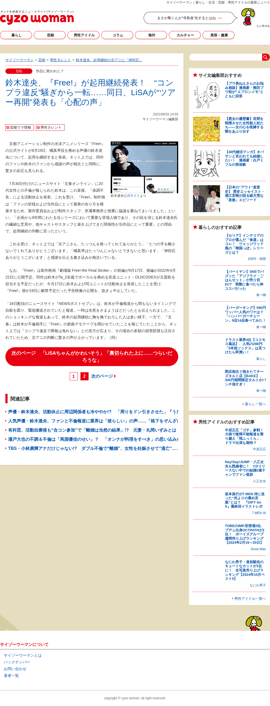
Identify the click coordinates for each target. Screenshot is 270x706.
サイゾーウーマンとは (23, 655)
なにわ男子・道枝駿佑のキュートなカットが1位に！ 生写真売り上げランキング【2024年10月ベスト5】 (245, 570)
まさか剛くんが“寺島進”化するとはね (186, 18)
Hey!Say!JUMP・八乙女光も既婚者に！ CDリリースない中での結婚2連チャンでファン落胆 (245, 468)
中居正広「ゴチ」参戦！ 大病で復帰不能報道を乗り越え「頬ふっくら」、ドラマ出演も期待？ (246, 436)
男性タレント (51, 127)
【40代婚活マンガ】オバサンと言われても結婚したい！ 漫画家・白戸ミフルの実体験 (244, 158)
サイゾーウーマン (37, 17)
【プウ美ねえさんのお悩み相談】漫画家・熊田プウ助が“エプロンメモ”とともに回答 (244, 89)
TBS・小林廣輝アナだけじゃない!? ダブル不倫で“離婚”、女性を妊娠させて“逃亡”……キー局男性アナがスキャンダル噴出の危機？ (137, 448)
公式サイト (132, 196)
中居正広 (259, 449)
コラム (118, 35)
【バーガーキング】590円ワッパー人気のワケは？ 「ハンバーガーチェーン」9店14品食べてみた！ (246, 314)
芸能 (50, 35)
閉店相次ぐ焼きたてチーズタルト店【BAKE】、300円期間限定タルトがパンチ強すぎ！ (245, 378)
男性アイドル (84, 35)
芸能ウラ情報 (20, 127)
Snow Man (258, 549)
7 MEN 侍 (259, 513)
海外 (151, 35)
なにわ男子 (258, 585)
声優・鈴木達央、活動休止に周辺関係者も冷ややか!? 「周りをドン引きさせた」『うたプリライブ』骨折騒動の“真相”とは (129, 411)
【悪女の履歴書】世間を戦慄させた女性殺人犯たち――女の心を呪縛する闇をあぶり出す (244, 125)
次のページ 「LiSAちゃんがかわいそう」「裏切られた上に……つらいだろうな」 (92, 356)
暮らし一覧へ (255, 404)
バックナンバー (17, 662)
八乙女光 (259, 481)
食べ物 (261, 295)
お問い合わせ (15, 669)
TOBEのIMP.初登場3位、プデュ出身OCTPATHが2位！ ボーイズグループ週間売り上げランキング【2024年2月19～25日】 (244, 534)
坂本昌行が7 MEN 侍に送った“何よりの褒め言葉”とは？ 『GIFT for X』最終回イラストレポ (245, 500)
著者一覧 (11, 675)
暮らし (16, 35)
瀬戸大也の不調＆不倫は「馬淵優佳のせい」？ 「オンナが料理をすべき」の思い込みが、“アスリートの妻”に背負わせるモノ (131, 439)
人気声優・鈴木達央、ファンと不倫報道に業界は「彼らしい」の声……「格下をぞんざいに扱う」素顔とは (111, 421)
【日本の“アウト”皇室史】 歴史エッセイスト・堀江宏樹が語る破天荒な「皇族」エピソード (245, 193)
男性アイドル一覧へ (250, 599)
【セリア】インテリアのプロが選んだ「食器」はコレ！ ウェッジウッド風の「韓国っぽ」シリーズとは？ (244, 243)
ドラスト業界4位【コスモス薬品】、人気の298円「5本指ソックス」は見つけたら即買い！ (245, 346)
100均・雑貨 (257, 259)
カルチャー (185, 35)
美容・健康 (219, 35)
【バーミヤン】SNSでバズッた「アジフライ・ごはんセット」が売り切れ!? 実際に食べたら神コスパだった (244, 280)
